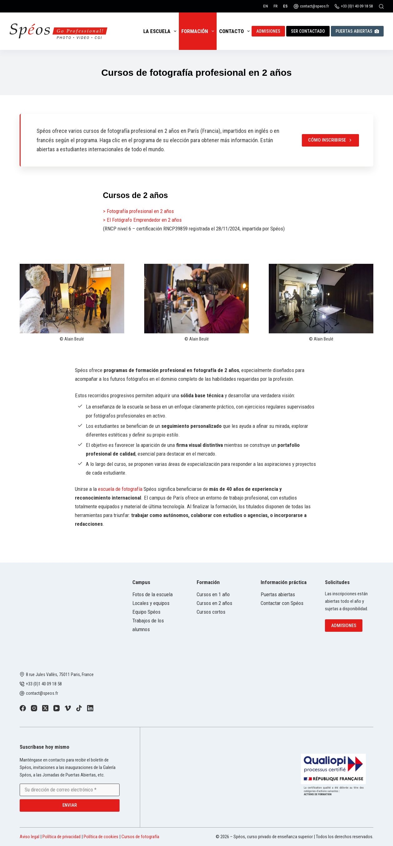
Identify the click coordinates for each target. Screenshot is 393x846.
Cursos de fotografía (140, 836)
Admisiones (268, 31)
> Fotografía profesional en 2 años (138, 211)
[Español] (285, 6)
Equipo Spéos (146, 612)
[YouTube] (56, 708)
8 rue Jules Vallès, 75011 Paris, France (60, 674)
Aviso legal (29, 836)
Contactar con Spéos (282, 603)
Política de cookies (101, 836)
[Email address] (70, 790)
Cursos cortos (211, 612)
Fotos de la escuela (152, 594)
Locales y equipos (150, 603)
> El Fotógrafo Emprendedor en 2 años (142, 220)
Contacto (235, 31)
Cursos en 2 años (214, 603)
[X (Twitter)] (45, 708)
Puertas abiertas (357, 31)
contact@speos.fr (314, 6)
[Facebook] (23, 708)
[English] (265, 6)
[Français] (275, 6)
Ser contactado (308, 31)
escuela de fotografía (120, 489)
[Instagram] (34, 708)
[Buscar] (381, 6)
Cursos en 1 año (213, 594)
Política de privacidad (61, 836)
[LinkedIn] (90, 708)
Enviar (69, 805)
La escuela (161, 31)
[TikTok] (79, 708)
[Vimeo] (68, 708)
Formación (198, 31)
